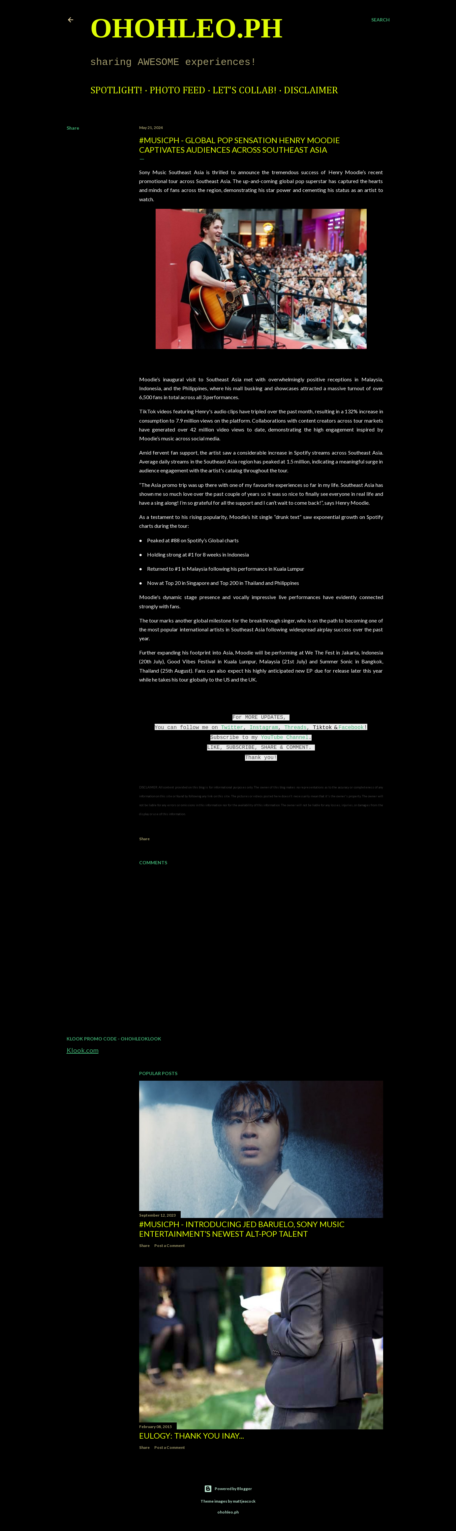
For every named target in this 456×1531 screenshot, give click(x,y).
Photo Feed (177, 91)
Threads (296, 728)
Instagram (264, 728)
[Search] (380, 20)
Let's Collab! (245, 91)
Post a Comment (169, 1245)
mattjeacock (244, 1501)
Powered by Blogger (228, 1489)
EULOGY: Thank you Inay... (191, 1435)
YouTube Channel (284, 738)
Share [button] (73, 128)
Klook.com (83, 1050)
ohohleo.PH (186, 28)
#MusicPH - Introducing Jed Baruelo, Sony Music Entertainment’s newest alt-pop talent (242, 1228)
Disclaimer (311, 91)
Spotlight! (116, 91)
